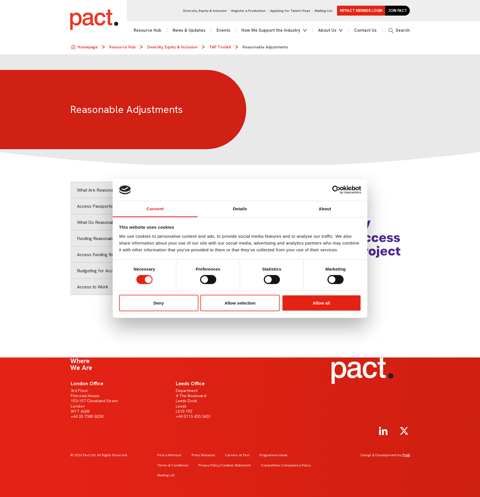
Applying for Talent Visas (290, 10)
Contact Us (365, 30)
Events (223, 30)
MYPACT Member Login (361, 10)
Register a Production (248, 10)
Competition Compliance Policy (286, 465)
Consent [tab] (155, 208)
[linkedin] (383, 431)
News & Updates (189, 30)
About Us (327, 30)
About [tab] (325, 208)
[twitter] (404, 431)
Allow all (321, 303)
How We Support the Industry (270, 30)
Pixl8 (406, 455)
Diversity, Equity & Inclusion (205, 10)
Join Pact (397, 10)
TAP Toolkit (220, 47)
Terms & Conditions (172, 465)
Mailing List (324, 10)
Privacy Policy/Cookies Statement (224, 465)
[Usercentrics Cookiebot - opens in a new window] (336, 190)
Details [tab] (240, 208)
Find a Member (169, 455)
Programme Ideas (274, 455)
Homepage (88, 47)
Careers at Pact (237, 455)
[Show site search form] (399, 30)
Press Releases (203, 455)
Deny (158, 303)
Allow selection (239, 303)
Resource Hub (147, 30)
